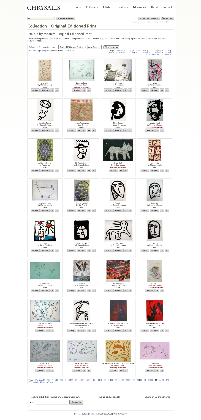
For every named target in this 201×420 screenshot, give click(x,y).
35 (165, 52)
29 (146, 52)
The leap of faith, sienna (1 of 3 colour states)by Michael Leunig (118, 364)
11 (149, 51)
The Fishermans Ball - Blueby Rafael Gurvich (118, 324)
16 (165, 51)
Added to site (69, 51)
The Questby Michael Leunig (155, 364)
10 (146, 51)
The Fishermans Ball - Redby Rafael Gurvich (155, 324)
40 (156, 54)
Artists (106, 7)
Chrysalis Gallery (44, 9)
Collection (92, 7)
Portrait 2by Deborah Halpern (154, 204)
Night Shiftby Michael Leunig (118, 164)
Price (48, 51)
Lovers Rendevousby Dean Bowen (81, 124)
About (154, 7)
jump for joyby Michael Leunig (45, 84)
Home (77, 7)
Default (36, 51)
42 (162, 54)
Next (169, 54)
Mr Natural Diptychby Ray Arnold (45, 164)
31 (152, 52)
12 (152, 51)
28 (143, 52)
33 (159, 52)
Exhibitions (121, 7)
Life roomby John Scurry (118, 84)
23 (126, 52)
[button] (65, 18)
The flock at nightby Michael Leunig (45, 364)
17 (169, 51)
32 (156, 52)
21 (120, 52)
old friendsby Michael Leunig (155, 164)
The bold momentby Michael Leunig (45, 324)
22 (123, 52)
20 (116, 52)
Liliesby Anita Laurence (154, 84)
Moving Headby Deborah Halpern (154, 124)
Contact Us (93, 414)
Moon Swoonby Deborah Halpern (118, 124)
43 (166, 54)
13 (156, 51)
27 (139, 52)
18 (110, 52)
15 (162, 51)
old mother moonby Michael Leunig (45, 204)
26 (136, 52)
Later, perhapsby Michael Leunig (81, 84)
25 (133, 52)
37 (146, 54)
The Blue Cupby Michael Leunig (155, 284)
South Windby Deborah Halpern (118, 244)
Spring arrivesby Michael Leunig (45, 284)
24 (129, 52)
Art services (139, 7)
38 (149, 54)
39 (153, 54)
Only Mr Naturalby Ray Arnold (82, 204)
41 (159, 54)
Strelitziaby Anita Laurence (81, 284)
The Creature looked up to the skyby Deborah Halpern (81, 324)
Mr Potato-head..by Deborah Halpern (81, 164)
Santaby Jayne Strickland (45, 244)
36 (169, 52)
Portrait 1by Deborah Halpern (118, 204)
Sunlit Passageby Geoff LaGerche (118, 284)
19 (113, 52)
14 (159, 51)
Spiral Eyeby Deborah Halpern (154, 244)
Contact (167, 7)
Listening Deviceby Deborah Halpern (45, 124)
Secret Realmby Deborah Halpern (81, 244)
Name (42, 51)
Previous (119, 51)
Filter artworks (111, 47)
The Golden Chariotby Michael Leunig (81, 364)
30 (149, 52)
